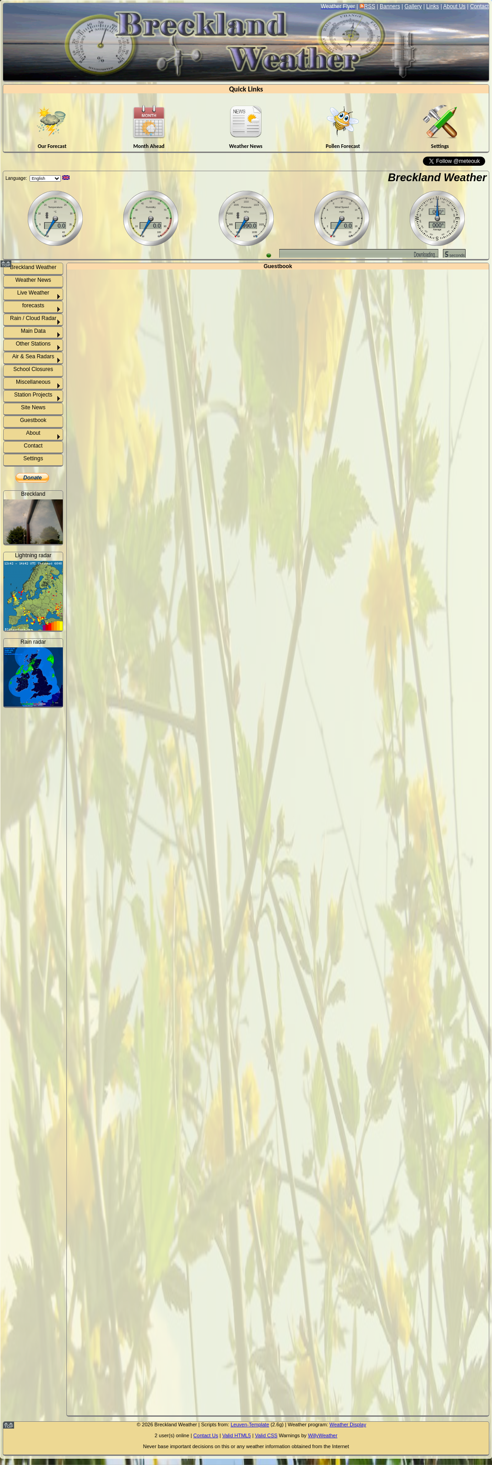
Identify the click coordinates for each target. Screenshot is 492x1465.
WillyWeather (322, 1435)
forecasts (33, 305)
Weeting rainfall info (38, 813)
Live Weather (33, 293)
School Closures (33, 369)
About (33, 433)
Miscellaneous (33, 382)
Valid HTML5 (236, 1435)
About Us (454, 6)
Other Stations (33, 344)
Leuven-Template (250, 1424)
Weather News (33, 280)
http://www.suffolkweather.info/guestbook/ (278, 845)
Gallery (413, 6)
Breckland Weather (437, 177)
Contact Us (205, 1435)
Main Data (33, 331)
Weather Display (347, 1424)
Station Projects (33, 395)
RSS (370, 6)
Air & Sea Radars (33, 356)
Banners (390, 6)
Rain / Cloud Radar (33, 318)
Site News (33, 407)
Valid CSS (266, 1435)
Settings (33, 458)
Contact (479, 6)
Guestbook (33, 420)
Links (432, 6)
